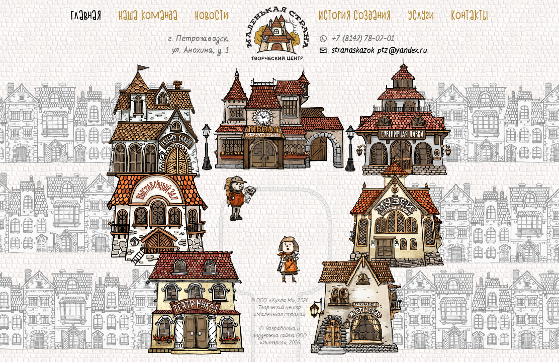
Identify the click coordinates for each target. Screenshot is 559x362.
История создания (355, 15)
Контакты (470, 15)
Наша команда (148, 15)
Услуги (421, 15)
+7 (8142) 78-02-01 (357, 39)
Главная (86, 15)
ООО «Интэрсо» (283, 339)
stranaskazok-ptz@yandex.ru (373, 50)
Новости (212, 15)
